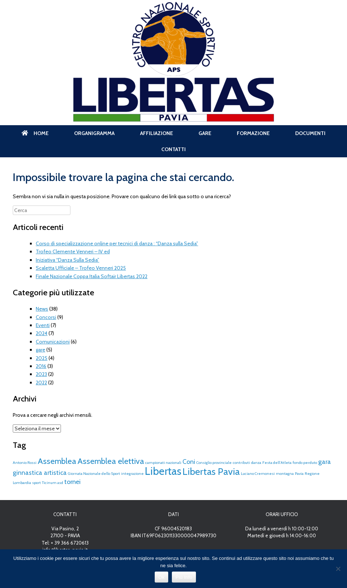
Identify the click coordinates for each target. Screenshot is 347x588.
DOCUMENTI (310, 133)
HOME (35, 133)
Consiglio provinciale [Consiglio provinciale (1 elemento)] (214, 462)
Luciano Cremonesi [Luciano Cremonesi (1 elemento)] (258, 473)
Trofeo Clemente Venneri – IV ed (73, 251)
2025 (41, 358)
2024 (41, 333)
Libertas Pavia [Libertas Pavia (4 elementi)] (211, 471)
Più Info (184, 577)
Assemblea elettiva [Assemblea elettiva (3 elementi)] (110, 461)
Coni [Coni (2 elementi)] (188, 461)
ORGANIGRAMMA (94, 133)
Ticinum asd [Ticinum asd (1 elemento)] (52, 482)
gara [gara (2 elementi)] (324, 461)
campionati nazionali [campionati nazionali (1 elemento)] (163, 462)
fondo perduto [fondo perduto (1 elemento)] (305, 462)
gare (40, 349)
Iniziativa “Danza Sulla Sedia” (67, 260)
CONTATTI (173, 149)
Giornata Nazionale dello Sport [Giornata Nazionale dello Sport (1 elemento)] (94, 473)
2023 (41, 374)
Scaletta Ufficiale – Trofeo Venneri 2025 (81, 268)
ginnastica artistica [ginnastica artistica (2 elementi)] (40, 472)
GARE (204, 133)
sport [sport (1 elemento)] (36, 482)
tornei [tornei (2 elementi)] (72, 481)
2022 (41, 382)
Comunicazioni (53, 341)
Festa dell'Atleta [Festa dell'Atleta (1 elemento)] (277, 462)
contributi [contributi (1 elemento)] (241, 462)
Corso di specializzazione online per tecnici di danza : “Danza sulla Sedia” (117, 243)
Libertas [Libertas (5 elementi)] (163, 471)
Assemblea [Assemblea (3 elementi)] (57, 461)
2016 (41, 366)
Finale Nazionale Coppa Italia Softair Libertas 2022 (91, 276)
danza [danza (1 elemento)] (256, 462)
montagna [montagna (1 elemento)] (285, 473)
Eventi (43, 325)
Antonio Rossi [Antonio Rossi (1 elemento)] (24, 462)
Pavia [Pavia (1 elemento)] (299, 473)
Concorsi (46, 317)
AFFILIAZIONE (156, 133)
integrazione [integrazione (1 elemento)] (132, 473)
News (42, 308)
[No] (338, 568)
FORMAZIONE (253, 133)
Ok (161, 577)
